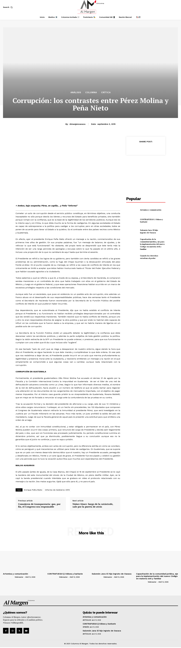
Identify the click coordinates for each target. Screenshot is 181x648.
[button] (8, 7)
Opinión (86, 627)
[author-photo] (8, 577)
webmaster (19, 577)
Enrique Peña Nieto (33, 490)
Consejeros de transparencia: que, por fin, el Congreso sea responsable (39, 505)
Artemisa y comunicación (150, 210)
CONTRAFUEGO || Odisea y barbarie (151, 220)
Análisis (76, 92)
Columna (91, 92)
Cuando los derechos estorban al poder (149, 256)
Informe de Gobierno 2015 (57, 490)
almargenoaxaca (77, 124)
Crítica (106, 92)
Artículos (87, 620)
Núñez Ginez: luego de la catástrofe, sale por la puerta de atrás (93, 505)
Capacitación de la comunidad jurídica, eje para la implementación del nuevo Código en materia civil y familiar (152, 244)
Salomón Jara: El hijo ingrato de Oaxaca (149, 231)
